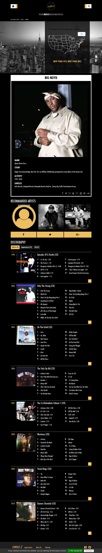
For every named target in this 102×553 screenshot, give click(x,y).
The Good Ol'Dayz (15, 19)
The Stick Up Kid (44, 368)
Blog (61, 14)
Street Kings (42, 469)
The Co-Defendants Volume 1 (49, 403)
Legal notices (28, 547)
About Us (39, 547)
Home (41, 14)
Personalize (89, 551)
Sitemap (47, 547)
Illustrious (41, 434)
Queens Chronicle (44, 503)
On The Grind (42, 327)
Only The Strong (44, 286)
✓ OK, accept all (75, 551)
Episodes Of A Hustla (46, 254)
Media (52, 14)
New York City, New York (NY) (67, 61)
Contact (16, 547)
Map (57, 14)
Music (46, 14)
